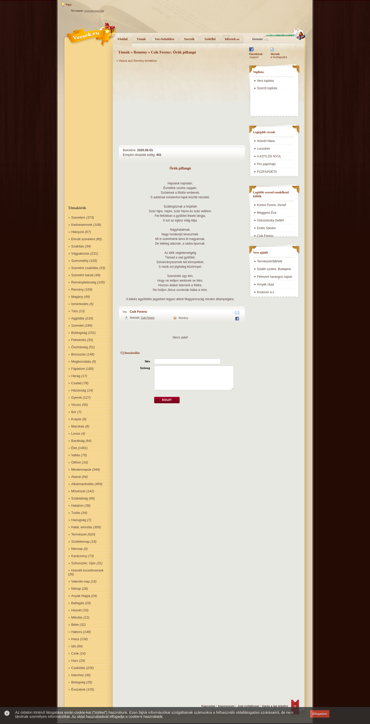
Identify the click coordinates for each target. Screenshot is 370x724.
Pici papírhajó (266, 164)
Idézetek (232, 39)
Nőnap (76, 589)
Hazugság (78, 520)
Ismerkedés (79, 304)
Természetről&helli (269, 261)
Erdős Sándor (266, 228)
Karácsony (79, 556)
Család (76, 383)
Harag (75, 376)
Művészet (78, 491)
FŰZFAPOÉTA (267, 172)
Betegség (78, 682)
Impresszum (226, 706)
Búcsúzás (78, 354)
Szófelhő (210, 39)
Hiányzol (77, 232)
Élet (74, 448)
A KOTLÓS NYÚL (269, 156)
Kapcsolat (208, 706)
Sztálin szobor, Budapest (274, 269)
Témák (141, 39)
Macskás (77, 426)
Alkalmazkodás (82, 484)
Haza (75, 639)
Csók (75, 653)
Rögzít (167, 400)
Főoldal (123, 39)
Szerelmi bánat (82, 275)
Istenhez (77, 675)
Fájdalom (78, 369)
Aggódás (77, 318)
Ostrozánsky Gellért (270, 220)
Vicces (76, 405)
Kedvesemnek (81, 225)
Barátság (78, 441)
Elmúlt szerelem (83, 239)
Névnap (77, 549)
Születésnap (80, 541)
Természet (79, 534)
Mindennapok (81, 469)
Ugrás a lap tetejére (275, 706)
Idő (73, 646)
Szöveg (145, 368)
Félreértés (78, 340)
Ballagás (77, 603)
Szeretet (77, 325)
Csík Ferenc (138, 312)
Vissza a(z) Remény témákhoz (138, 60)
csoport (255, 55)
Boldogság (79, 333)
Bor (73, 412)
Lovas (75, 433)
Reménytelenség (83, 282)
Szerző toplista (267, 88)
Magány (77, 297)
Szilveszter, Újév (83, 563)
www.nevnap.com (94, 10)
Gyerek (76, 397)
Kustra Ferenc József (271, 205)
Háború (76, 632)
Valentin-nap (80, 581)
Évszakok (78, 689)
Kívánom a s (265, 292)
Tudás (75, 513)
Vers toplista (265, 81)
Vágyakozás (80, 253)
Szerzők (189, 39)
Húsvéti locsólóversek (87, 570)
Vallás (75, 455)
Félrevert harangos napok (274, 277)
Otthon (76, 462)
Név (147, 361)
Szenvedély (79, 261)
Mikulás (76, 617)
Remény (77, 289)
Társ (74, 311)
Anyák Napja (80, 596)
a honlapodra (279, 55)
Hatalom (77, 505)
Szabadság (79, 498)
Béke (75, 625)
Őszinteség (79, 347)
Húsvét (76, 610)
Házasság (78, 390)
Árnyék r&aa (265, 284)
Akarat (76, 477)
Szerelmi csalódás (84, 268)
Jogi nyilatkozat (248, 706)
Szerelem (78, 217)
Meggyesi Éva (266, 212)
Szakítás (77, 246)
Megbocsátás (81, 361)
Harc (74, 661)
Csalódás (78, 668)
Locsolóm (263, 148)
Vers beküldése (164, 39)
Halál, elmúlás (81, 527)
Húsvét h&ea (266, 141)
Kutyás (76, 419)
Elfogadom (319, 713)
